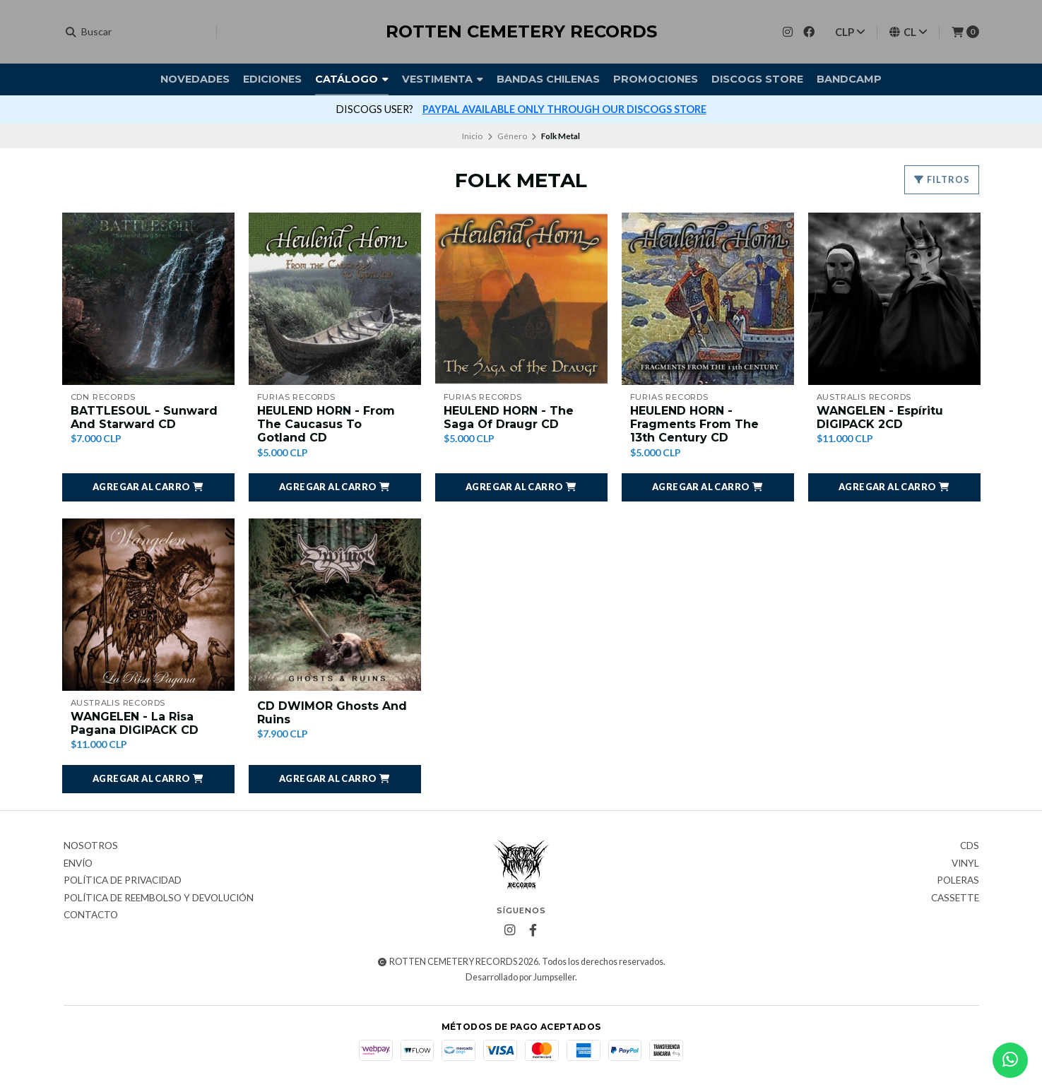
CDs (969, 846)
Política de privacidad (123, 881)
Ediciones (272, 79)
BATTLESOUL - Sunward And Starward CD (144, 417)
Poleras (958, 881)
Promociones (655, 79)
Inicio (472, 136)
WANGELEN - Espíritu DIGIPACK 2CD (880, 417)
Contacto (91, 915)
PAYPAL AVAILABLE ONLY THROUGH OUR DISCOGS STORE (564, 109)
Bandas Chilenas (548, 79)
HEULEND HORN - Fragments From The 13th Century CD (694, 424)
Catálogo (352, 79)
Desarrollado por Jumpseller (520, 977)
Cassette (955, 898)
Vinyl (965, 864)
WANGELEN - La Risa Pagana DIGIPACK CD (135, 723)
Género (512, 136)
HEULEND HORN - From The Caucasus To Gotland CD (326, 424)
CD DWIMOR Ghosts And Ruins (332, 712)
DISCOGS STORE (757, 79)
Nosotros (91, 846)
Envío (78, 864)
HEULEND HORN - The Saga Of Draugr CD (509, 417)
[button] (148, 487)
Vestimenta (442, 79)
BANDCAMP (849, 79)
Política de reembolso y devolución (159, 898)
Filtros (941, 179)
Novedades (195, 79)
